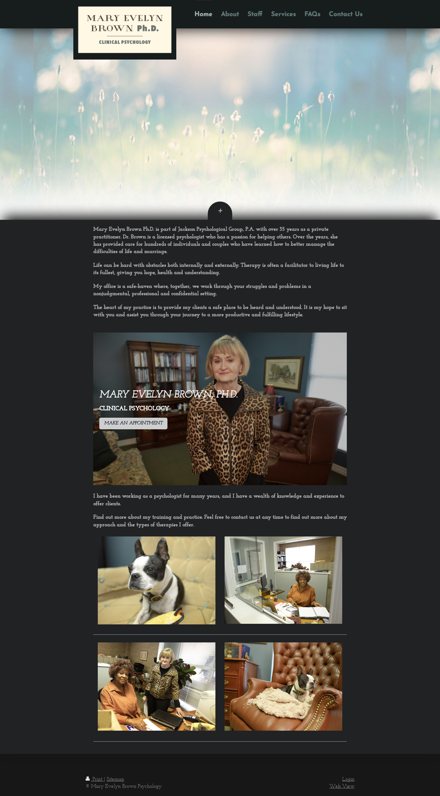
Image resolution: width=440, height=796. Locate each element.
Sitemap (115, 779)
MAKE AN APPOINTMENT (133, 423)
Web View (341, 786)
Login (348, 779)
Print (95, 779)
